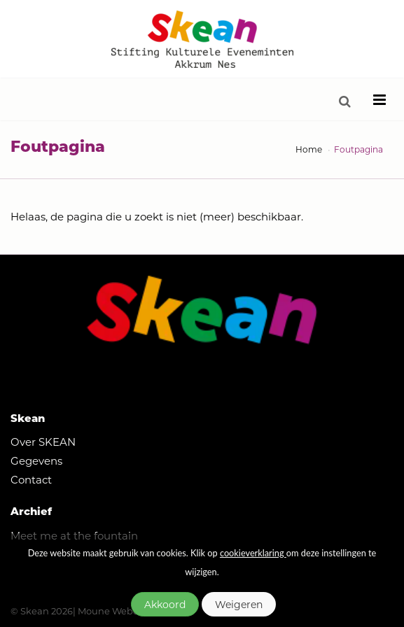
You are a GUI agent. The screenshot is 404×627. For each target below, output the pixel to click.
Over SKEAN (43, 442)
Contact (31, 479)
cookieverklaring (253, 552)
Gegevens (36, 460)
